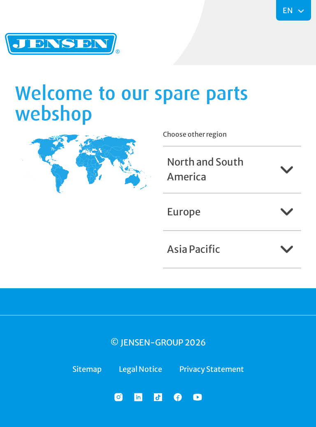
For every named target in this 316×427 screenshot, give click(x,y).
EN (288, 10)
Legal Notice (140, 369)
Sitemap (87, 369)
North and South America (205, 169)
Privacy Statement (211, 369)
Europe (183, 211)
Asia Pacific (193, 249)
